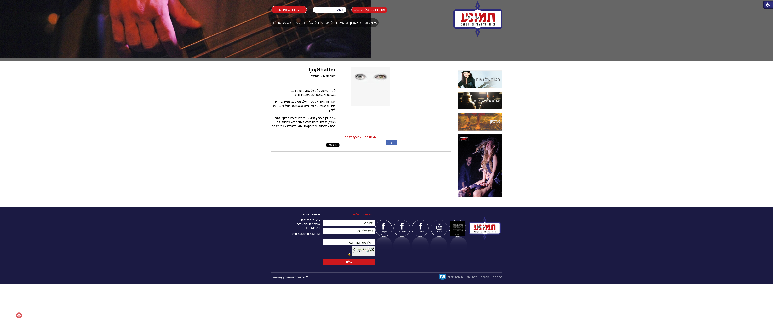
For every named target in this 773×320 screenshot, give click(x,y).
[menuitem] (371, 22)
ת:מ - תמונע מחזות (287, 23)
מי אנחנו (370, 23)
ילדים (329, 23)
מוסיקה (342, 23)
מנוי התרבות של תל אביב (372, 9)
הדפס (368, 137)
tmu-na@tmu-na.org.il (306, 233)
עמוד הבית (329, 76)
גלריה (308, 23)
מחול (319, 23)
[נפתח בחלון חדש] (442, 277)
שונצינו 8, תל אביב (308, 224)
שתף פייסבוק (389, 143)
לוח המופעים (289, 9)
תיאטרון (356, 23)
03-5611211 (312, 228)
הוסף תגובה (352, 137)
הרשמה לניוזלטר (363, 214)
